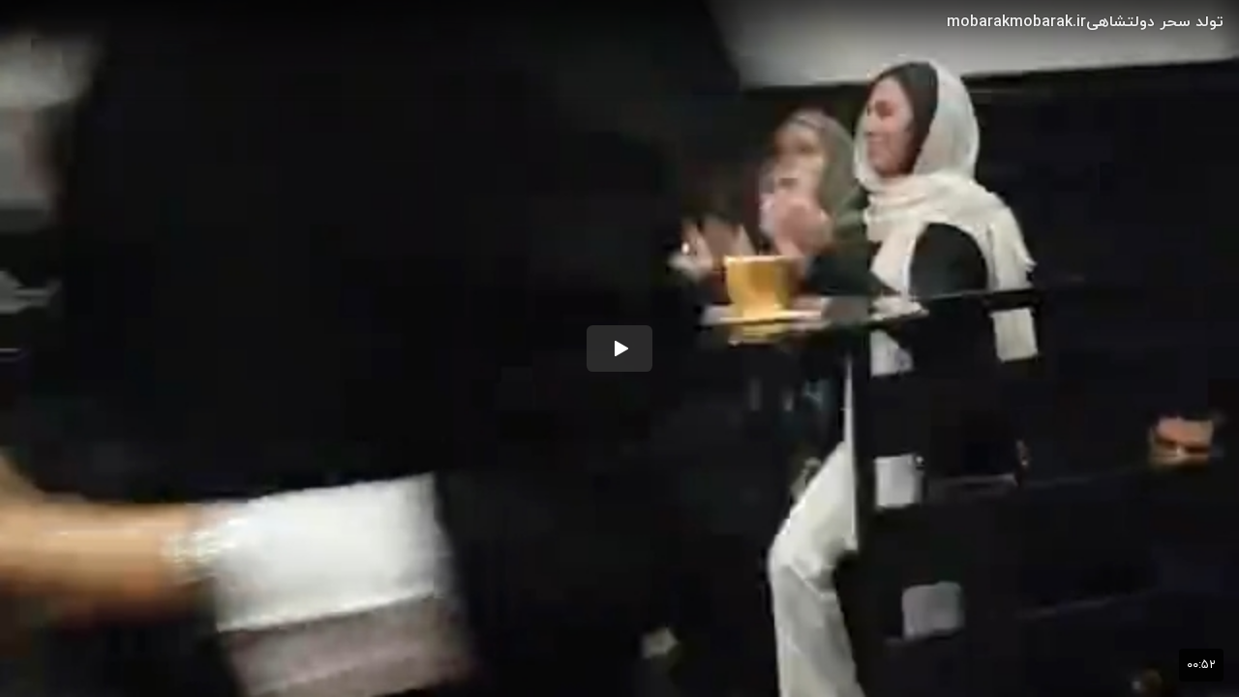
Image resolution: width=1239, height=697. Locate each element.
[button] (619, 348)
